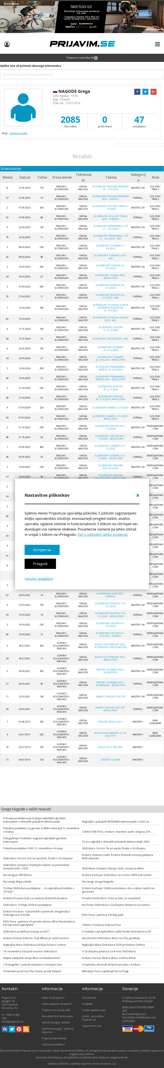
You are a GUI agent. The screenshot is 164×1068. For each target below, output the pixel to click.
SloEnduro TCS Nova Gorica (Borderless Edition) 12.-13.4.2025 (110, 307)
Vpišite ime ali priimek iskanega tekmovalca (30, 66)
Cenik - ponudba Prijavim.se (92, 1017)
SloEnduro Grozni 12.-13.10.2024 (111, 329)
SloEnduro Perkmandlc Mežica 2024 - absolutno (110, 378)
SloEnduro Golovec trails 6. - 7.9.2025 (110, 207)
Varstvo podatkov (39, 578)
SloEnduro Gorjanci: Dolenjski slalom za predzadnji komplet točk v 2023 (36, 866)
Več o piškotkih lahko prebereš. (103, 534)
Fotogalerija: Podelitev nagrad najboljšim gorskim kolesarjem (34, 840)
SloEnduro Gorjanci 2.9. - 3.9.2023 (110, 447)
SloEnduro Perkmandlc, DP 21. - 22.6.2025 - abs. (110, 237)
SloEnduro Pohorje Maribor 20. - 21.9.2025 (110, 188)
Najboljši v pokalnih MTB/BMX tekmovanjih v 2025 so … (117, 821)
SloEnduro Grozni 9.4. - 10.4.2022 (110, 625)
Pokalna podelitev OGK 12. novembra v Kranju (33, 848)
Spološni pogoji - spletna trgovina (57, 1030)
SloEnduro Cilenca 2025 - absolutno (110, 277)
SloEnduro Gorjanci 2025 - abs (110, 257)
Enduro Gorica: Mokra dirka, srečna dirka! (109, 958)
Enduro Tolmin (110, 759)
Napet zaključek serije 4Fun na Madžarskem (31, 958)
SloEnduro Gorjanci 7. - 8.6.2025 (111, 247)
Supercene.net (91, 1026)
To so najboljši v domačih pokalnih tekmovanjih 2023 (115, 842)
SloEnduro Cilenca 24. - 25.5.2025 (110, 267)
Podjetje (87, 1004)
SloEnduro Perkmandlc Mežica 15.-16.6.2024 (110, 368)
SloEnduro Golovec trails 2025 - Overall (110, 217)
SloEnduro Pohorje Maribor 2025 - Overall (110, 198)
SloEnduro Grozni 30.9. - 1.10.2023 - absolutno (110, 437)
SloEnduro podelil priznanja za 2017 (26, 931)
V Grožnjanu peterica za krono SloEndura (109, 951)
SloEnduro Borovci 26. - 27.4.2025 (110, 286)
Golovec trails (18, 133)
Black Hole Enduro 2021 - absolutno (110, 658)
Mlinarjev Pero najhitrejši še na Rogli (105, 971)
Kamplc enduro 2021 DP (110, 696)
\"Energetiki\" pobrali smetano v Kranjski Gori (32, 964)
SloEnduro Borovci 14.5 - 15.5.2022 (110, 605)
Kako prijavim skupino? (57, 1004)
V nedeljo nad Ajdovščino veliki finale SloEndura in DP (116, 931)
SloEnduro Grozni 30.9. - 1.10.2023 (110, 427)
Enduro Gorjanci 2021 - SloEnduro (110, 671)
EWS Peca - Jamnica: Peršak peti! (102, 915)
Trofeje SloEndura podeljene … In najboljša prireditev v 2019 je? (38, 889)
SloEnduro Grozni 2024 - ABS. (110, 338)
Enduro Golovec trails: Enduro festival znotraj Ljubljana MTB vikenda (117, 856)
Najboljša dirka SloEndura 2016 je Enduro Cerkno (34, 945)
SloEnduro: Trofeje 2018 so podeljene (27, 905)
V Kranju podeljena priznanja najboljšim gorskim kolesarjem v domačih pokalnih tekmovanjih (34, 819)
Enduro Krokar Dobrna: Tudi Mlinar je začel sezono (36, 938)
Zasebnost (89, 998)
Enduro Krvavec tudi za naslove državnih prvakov (35, 898)
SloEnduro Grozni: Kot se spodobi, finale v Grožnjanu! (38, 858)
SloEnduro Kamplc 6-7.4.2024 (110, 407)
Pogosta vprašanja (54, 1038)
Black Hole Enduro (110, 747)
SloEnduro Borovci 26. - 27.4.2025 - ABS (110, 296)
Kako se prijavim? (53, 998)
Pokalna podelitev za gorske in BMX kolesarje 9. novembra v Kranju (41, 829)
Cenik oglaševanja (94, 1010)
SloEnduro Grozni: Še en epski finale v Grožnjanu (114, 848)
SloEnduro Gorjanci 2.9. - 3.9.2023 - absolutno (110, 457)
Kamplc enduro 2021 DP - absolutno (110, 709)
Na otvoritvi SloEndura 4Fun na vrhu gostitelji (111, 938)
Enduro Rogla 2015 (110, 721)
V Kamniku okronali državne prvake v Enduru (111, 964)
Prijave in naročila (82, 58)
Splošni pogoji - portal (56, 1022)
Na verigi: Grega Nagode (98, 881)
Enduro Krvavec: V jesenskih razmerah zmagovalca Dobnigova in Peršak (36, 913)
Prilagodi (40, 563)
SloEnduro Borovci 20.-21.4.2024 (110, 388)
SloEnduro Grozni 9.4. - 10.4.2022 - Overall (110, 634)
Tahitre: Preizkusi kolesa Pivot (101, 925)
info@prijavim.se (12, 1021)
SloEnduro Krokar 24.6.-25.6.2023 (110, 467)
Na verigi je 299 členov (17, 875)
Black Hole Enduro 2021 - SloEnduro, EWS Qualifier (110, 646)
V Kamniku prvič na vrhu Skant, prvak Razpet (32, 971)
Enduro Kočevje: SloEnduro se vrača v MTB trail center (117, 875)
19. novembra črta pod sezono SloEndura (30, 951)
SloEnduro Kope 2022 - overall (110, 595)
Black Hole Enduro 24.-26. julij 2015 (110, 734)
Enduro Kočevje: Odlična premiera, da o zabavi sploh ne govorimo (118, 889)
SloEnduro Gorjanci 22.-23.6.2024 (111, 348)
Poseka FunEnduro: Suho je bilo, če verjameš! (111, 898)
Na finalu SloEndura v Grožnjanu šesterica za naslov (116, 905)
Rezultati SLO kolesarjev (57, 1016)
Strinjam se (42, 550)
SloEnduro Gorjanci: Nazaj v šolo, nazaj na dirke (113, 868)
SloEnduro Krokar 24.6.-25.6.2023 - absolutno (110, 476)
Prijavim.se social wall (56, 1010)
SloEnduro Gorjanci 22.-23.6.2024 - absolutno (111, 358)
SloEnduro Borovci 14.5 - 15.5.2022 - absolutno (110, 615)
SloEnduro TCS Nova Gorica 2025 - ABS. (110, 319)
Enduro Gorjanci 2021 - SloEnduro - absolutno (110, 684)
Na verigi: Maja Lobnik (17, 881)
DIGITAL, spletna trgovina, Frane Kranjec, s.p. (88, 1063)
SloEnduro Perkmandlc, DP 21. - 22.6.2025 (110, 227)
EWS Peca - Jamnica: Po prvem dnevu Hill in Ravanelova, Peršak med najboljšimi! (39, 923)
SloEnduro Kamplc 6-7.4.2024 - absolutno (110, 417)
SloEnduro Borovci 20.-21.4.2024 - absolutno (111, 398)
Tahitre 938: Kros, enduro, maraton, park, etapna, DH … (117, 831)
